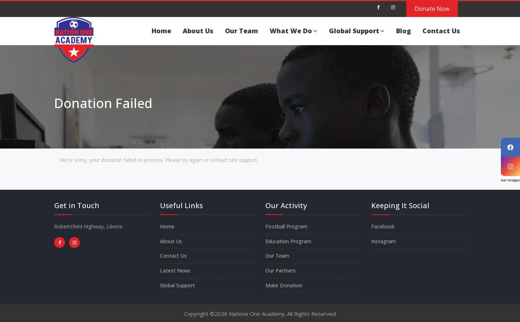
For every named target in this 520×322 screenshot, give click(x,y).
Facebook (382, 226)
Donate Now (432, 8)
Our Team (241, 30)
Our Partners (280, 270)
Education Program (288, 241)
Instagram (383, 241)
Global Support (357, 30)
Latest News (175, 270)
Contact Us (441, 30)
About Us (198, 30)
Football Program (286, 226)
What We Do (293, 30)
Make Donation (283, 285)
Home (161, 30)
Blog (403, 30)
